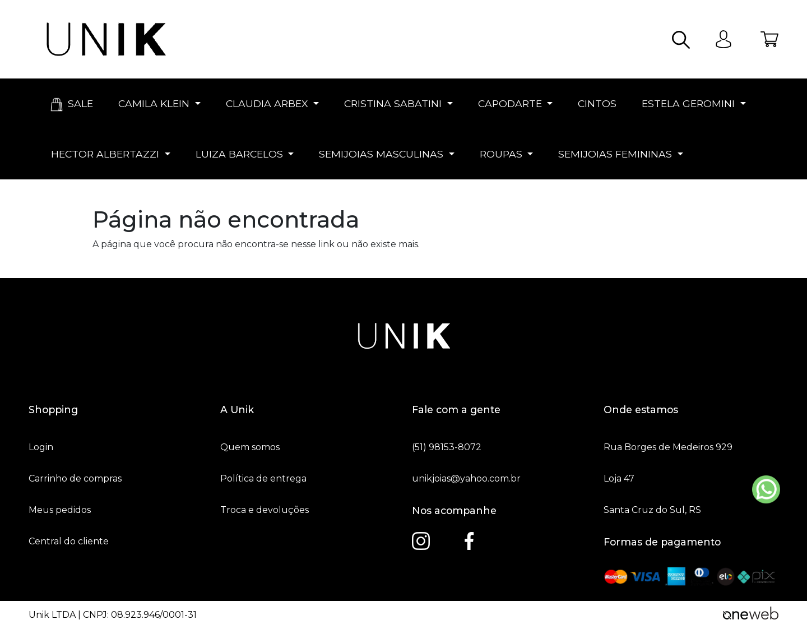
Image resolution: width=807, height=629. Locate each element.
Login (41, 447)
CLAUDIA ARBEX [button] (267, 103)
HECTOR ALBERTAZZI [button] (105, 154)
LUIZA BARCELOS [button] (239, 154)
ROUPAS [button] (501, 154)
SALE (70, 104)
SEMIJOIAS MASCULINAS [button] (381, 154)
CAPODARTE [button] (510, 103)
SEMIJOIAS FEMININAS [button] (615, 154)
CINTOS (595, 103)
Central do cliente (69, 541)
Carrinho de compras (75, 478)
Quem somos (250, 447)
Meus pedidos (60, 510)
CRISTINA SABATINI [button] (392, 103)
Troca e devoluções (264, 510)
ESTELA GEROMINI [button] (688, 103)
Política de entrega (263, 478)
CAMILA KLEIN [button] (153, 103)
